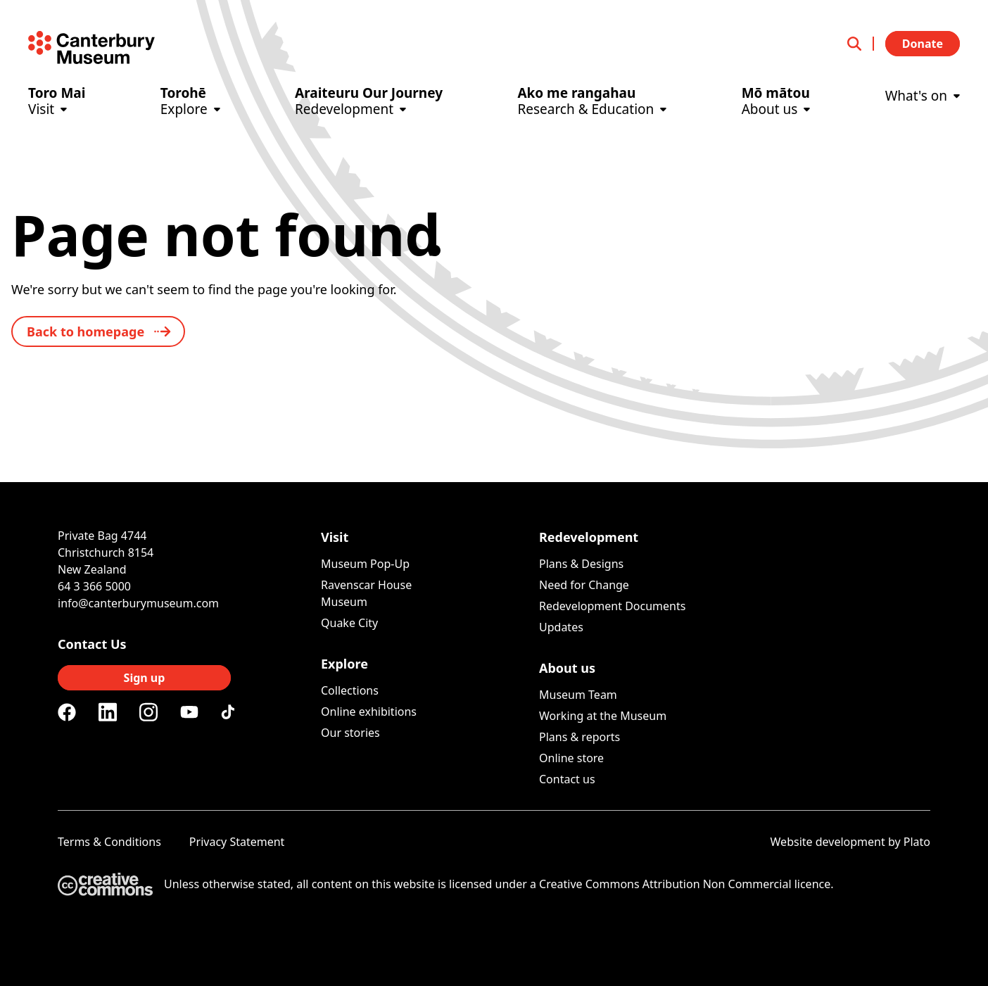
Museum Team (578, 694)
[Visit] (56, 113)
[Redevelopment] (369, 113)
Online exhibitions (369, 711)
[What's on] (922, 106)
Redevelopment (588, 537)
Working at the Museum (602, 715)
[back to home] (98, 331)
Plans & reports (579, 737)
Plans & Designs (581, 563)
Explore (344, 663)
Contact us (567, 779)
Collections (350, 690)
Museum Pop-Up (365, 563)
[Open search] (860, 44)
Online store (571, 758)
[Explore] (190, 113)
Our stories (350, 732)
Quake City (349, 623)
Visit (334, 537)
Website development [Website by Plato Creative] (828, 841)
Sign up (144, 677)
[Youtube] (189, 712)
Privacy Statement (237, 841)
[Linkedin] (108, 712)
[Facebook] (67, 712)
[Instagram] (148, 712)
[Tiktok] (230, 712)
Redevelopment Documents (612, 606)
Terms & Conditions (109, 841)
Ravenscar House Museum (366, 593)
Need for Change (584, 585)
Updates (561, 627)
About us (567, 667)
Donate (922, 43)
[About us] (776, 113)
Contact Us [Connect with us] (92, 644)
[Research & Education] (591, 113)
